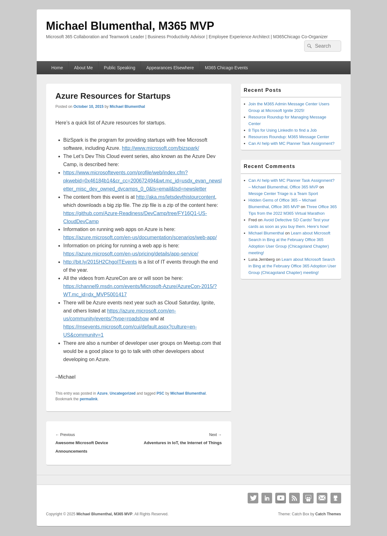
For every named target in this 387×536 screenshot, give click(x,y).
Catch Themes (328, 514)
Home (57, 67)
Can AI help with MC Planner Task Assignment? (292, 143)
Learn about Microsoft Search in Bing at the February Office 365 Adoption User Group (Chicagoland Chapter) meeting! (292, 266)
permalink (89, 399)
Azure (102, 393)
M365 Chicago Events (226, 67)
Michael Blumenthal (127, 106)
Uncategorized (123, 393)
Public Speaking (119, 67)
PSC (160, 393)
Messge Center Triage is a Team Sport (283, 193)
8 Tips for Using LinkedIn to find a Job (283, 130)
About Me (83, 67)
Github (336, 498)
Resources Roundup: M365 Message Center (289, 136)
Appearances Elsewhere (170, 67)
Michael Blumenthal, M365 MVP (130, 25)
